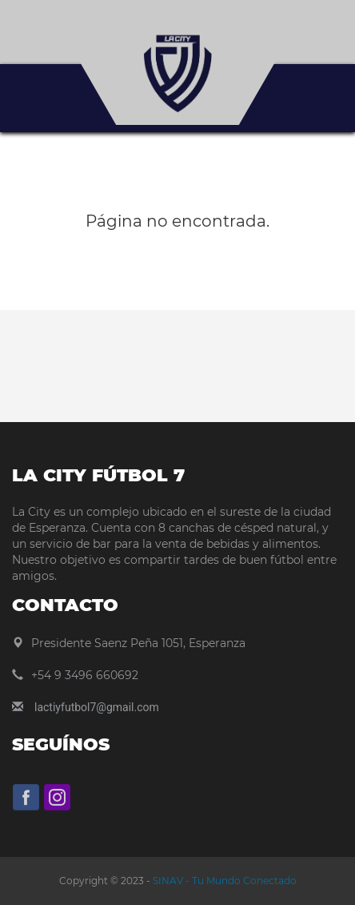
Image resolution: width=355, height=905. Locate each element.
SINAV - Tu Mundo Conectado (223, 881)
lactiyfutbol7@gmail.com (96, 707)
